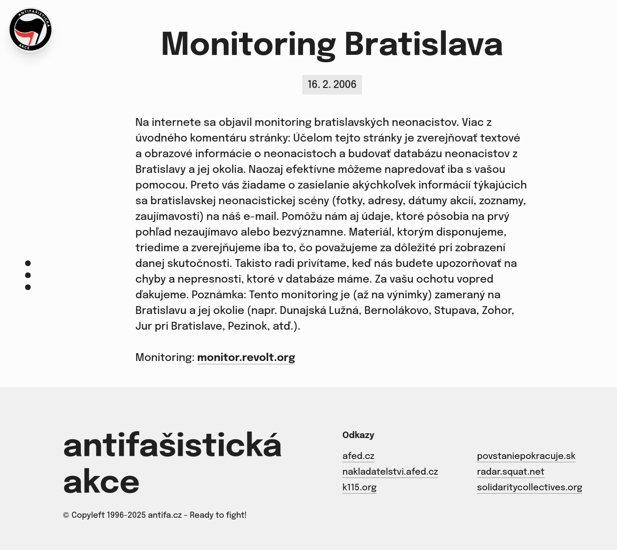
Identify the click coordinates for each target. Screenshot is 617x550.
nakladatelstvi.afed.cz (390, 472)
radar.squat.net (511, 472)
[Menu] (28, 275)
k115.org (359, 488)
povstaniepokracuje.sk (526, 456)
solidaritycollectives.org (529, 488)
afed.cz (358, 456)
